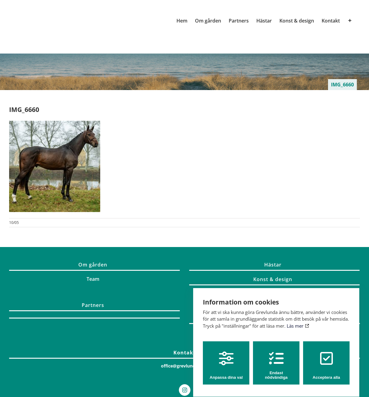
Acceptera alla (326, 360)
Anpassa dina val (226, 360)
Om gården (92, 264)
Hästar (273, 264)
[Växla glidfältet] (349, 20)
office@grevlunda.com (184, 366)
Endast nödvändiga (276, 360)
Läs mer (298, 320)
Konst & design (272, 279)
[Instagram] (184, 390)
